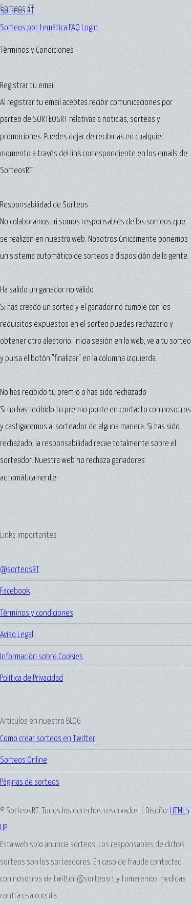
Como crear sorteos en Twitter (47, 738)
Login (89, 28)
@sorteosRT (19, 569)
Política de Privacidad (31, 678)
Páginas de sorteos (29, 782)
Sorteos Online (23, 760)
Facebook (15, 591)
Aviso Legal (16, 634)
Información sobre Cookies (41, 657)
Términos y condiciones (36, 613)
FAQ (74, 28)
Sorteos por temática (33, 28)
